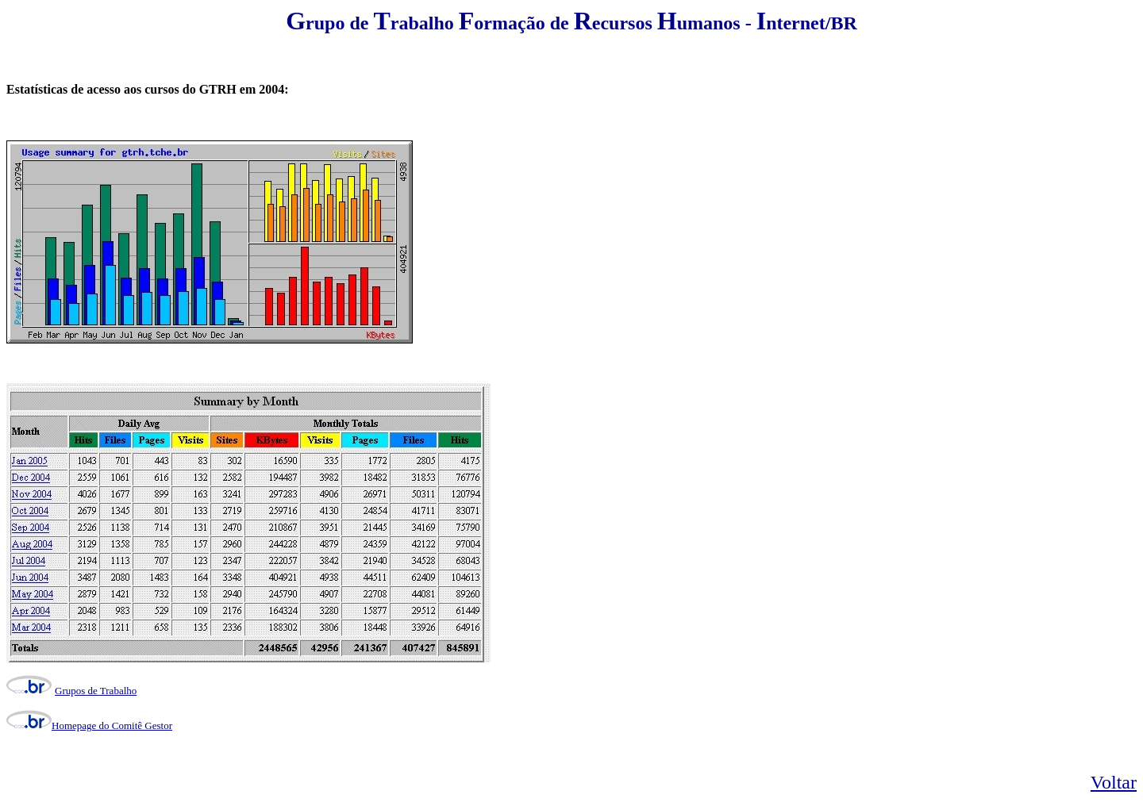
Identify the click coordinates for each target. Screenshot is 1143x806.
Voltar (1114, 782)
